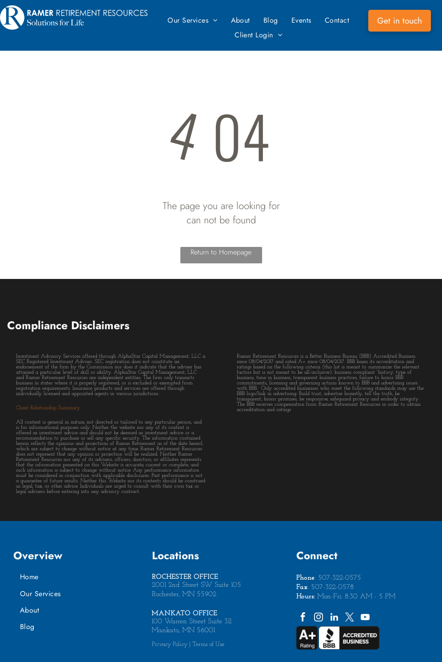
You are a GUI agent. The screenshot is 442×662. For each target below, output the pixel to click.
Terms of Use (208, 644)
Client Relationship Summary (48, 408)
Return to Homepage (221, 252)
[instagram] (318, 618)
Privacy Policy (169, 644)
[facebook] (303, 618)
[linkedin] (334, 618)
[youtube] (365, 618)
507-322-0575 (339, 577)
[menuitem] (192, 20)
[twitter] (349, 618)
